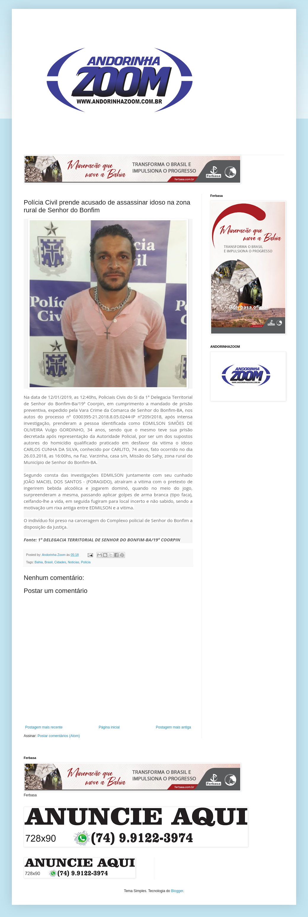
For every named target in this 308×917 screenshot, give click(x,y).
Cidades (60, 562)
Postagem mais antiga (173, 727)
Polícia (85, 562)
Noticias (73, 562)
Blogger (177, 891)
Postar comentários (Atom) (59, 736)
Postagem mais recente (43, 727)
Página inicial (109, 727)
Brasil (48, 562)
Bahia (39, 562)
